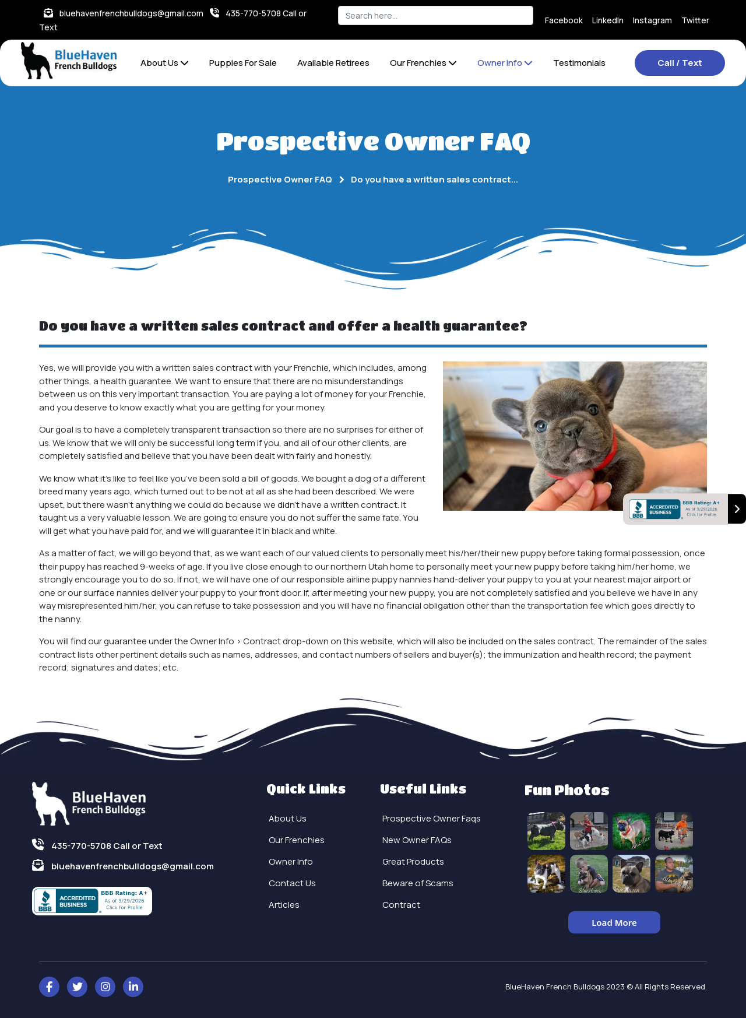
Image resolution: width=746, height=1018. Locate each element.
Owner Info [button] (505, 63)
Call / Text (679, 63)
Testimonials (579, 63)
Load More (614, 922)
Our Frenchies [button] (423, 63)
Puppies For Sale (243, 63)
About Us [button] (164, 63)
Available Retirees (333, 63)
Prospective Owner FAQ (280, 179)
